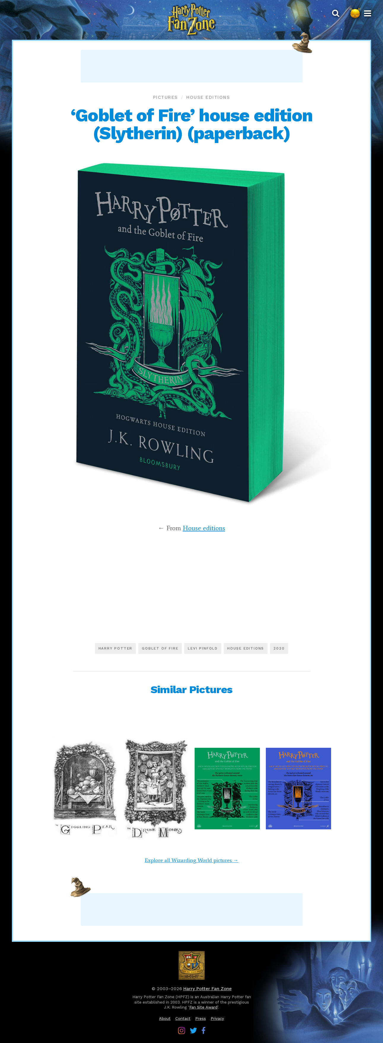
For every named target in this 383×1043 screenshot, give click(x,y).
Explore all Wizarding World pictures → (192, 860)
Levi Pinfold (203, 648)
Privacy (217, 1018)
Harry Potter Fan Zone (207, 988)
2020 (279, 648)
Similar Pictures (191, 689)
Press (200, 1018)
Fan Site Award (203, 1007)
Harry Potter (115, 648)
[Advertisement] (192, 66)
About (165, 1018)
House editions (208, 97)
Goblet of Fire (160, 648)
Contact (182, 1018)
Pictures (165, 97)
